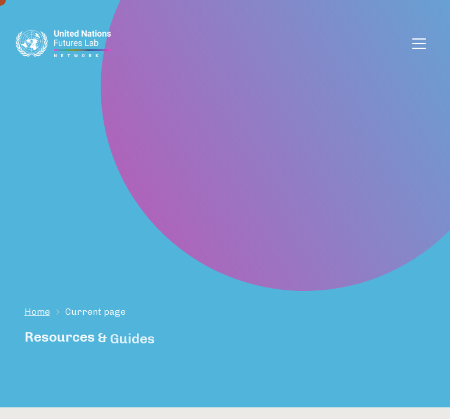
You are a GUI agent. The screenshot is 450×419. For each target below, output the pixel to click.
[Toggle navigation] (419, 44)
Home (37, 311)
